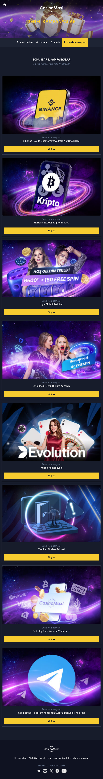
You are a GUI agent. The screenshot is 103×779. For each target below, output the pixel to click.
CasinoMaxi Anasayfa (4, 4)
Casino (41, 42)
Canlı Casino (25, 42)
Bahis (55, 42)
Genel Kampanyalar (75, 42)
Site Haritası (43, 765)
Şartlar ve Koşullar (57, 765)
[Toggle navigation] (98, 5)
